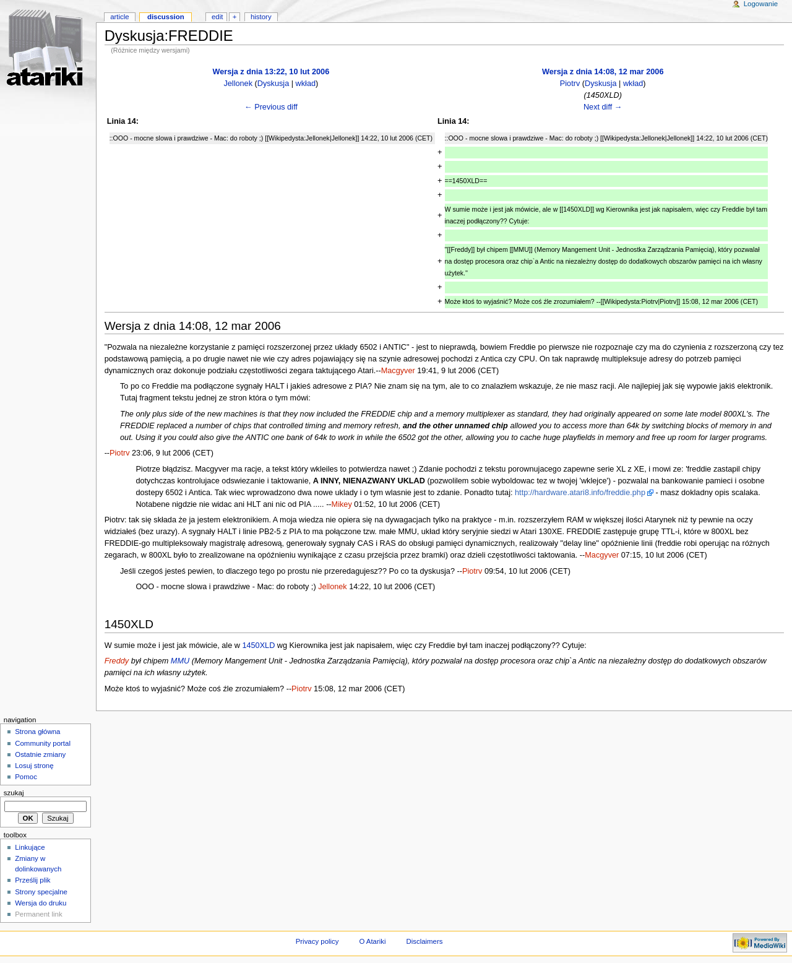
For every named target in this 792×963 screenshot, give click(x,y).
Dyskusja (273, 83)
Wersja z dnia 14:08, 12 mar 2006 (603, 71)
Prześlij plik (32, 880)
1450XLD (258, 645)
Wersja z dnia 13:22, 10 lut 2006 (270, 71)
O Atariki (372, 941)
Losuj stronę (34, 765)
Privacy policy (317, 941)
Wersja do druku (40, 903)
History (261, 16)
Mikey (342, 504)
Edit (217, 16)
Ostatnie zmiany (40, 754)
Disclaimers (424, 941)
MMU (180, 661)
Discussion (165, 16)
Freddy (117, 661)
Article (119, 16)
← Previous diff (271, 107)
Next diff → (602, 107)
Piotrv (570, 83)
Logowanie (761, 3)
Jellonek (237, 83)
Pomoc (26, 776)
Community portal (43, 743)
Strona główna (37, 731)
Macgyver (398, 370)
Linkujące (30, 847)
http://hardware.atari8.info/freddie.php (580, 492)
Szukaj (14, 793)
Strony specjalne (41, 892)
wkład (306, 83)
